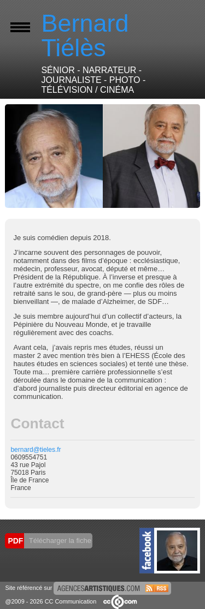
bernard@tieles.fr (35, 449)
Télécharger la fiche (59, 540)
